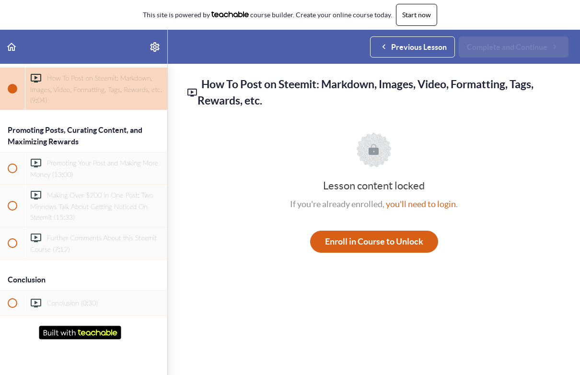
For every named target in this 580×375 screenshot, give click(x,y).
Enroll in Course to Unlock (374, 241)
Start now (416, 15)
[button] (12, 47)
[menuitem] (155, 47)
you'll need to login (421, 204)
